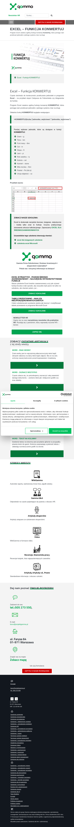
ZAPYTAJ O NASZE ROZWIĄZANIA (50, 22)
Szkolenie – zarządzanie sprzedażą (21, 770)
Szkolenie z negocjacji (17, 752)
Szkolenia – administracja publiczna (21, 731)
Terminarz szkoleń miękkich (18, 736)
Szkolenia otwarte (15, 789)
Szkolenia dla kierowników (18, 773)
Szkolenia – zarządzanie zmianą (20, 765)
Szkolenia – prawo (16, 733)
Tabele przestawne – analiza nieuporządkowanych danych (27, 299)
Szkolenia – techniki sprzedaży (19, 780)
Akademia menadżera (17, 743)
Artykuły (28, 573)
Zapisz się (37, 332)
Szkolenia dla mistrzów (17, 759)
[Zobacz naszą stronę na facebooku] (12, 698)
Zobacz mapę (18, 659)
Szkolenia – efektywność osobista (20, 721)
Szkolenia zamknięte (16, 714)
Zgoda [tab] (12, 401)
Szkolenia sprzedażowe (17, 719)
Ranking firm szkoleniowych (18, 787)
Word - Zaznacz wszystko (24, 372)
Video (37, 537)
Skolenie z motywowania (17, 747)
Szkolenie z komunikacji (17, 784)
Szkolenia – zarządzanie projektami (21, 724)
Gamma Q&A (37, 498)
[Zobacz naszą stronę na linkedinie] (16, 698)
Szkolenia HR (14, 726)
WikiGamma (37, 480)
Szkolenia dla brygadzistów (18, 782)
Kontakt (12, 796)
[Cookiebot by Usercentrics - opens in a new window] (62, 394)
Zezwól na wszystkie (60, 431)
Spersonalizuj (36, 431)
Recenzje (28, 555)
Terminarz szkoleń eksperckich (19, 738)
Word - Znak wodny (21, 350)
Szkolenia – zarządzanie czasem (20, 768)
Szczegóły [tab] (37, 401)
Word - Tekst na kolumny (24, 439)
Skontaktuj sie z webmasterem (19, 806)
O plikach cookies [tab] (61, 401)
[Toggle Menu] (11, 22)
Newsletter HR (14, 15)
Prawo (47, 573)
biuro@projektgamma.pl (19, 624)
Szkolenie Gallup (15, 745)
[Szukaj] (51, 16)
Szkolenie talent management (19, 757)
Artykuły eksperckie (37, 516)
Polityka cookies (15, 803)
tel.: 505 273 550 (15, 690)
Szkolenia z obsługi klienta (18, 754)
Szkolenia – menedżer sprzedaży (20, 777)
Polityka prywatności (16, 801)
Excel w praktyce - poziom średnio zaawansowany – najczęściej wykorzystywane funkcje (37, 279)
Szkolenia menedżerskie (17, 717)
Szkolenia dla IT (15, 791)
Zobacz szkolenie (37, 293)
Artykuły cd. (37, 573)
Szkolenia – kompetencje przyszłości (21, 728)
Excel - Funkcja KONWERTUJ (28, 78)
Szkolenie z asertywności (18, 750)
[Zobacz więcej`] (37, 365)
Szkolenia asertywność (17, 775)
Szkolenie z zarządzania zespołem (20, 740)
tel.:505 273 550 (20, 607)
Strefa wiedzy (14, 799)
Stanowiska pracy (42, 555)
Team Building (14, 794)
